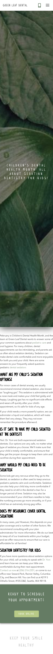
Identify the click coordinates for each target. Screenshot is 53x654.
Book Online (26, 614)
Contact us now (8, 570)
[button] (47, 5)
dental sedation (18, 368)
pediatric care (39, 343)
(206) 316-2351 (26, 570)
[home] (14, 3)
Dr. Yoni (46, 560)
